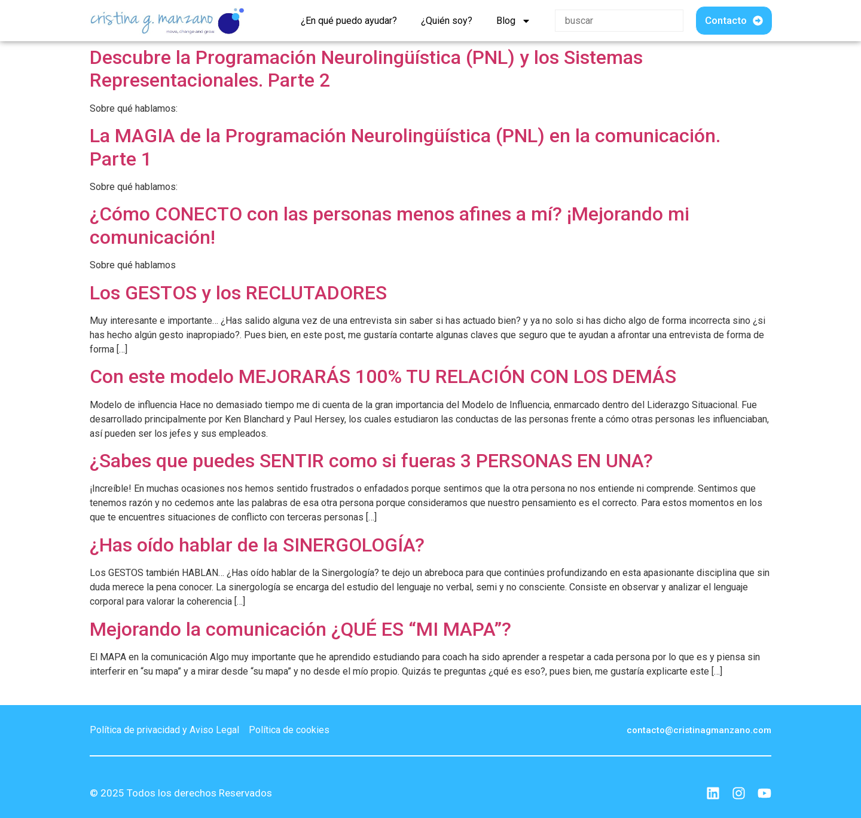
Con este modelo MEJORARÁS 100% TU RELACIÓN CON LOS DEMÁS (383, 376)
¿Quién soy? (446, 20)
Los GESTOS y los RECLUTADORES (238, 292)
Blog (513, 21)
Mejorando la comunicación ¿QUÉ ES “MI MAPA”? (300, 629)
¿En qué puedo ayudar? (349, 20)
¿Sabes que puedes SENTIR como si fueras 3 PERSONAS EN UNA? (371, 460)
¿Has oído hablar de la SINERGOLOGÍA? (257, 545)
